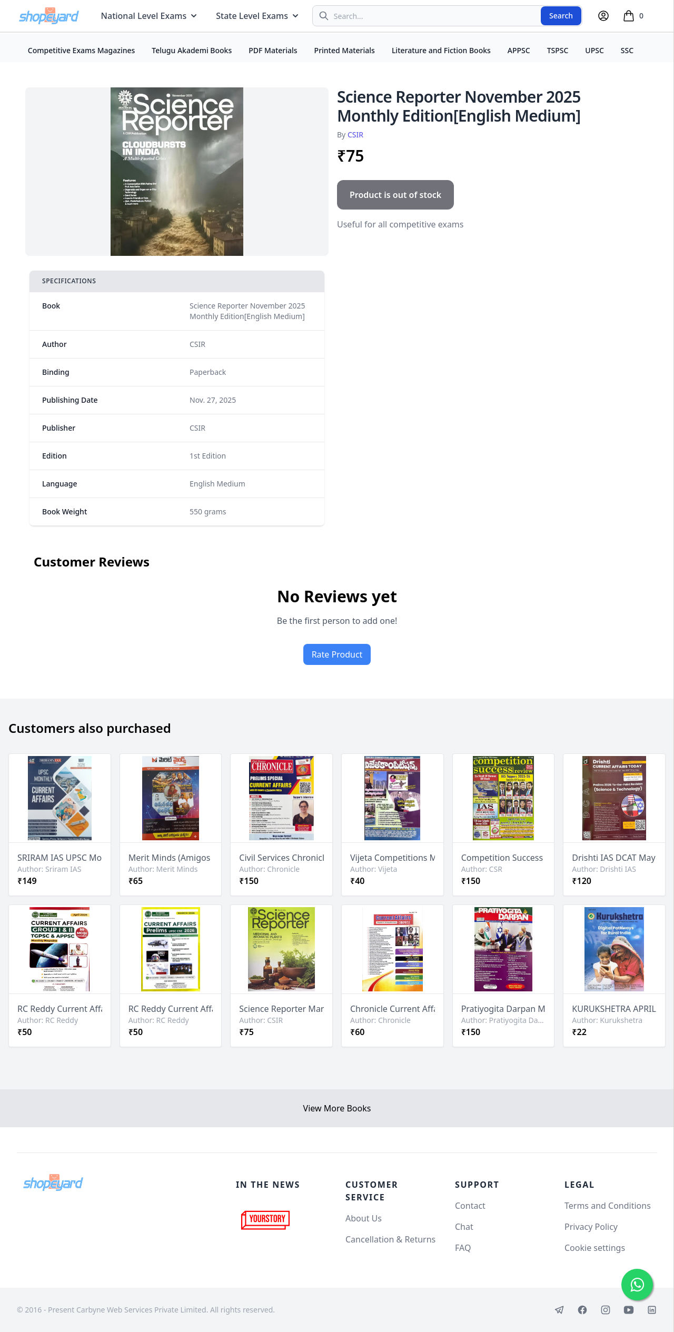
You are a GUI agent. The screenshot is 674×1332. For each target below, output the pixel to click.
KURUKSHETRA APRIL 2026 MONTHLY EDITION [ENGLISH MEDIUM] (614, 1009)
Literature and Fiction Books (441, 50)
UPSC (594, 50)
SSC (627, 50)
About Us (363, 1218)
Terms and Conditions (607, 1205)
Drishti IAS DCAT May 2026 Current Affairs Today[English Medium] (614, 857)
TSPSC (558, 50)
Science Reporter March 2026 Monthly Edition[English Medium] (281, 1009)
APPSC (519, 50)
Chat (464, 1226)
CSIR (355, 135)
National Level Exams (150, 16)
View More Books (337, 1108)
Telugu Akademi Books (192, 50)
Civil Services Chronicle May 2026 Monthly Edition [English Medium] (281, 857)
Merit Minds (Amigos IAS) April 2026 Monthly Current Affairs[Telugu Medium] (170, 857)
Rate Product (337, 654)
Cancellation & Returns (390, 1239)
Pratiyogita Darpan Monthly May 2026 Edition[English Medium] (503, 1009)
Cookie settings (594, 1248)
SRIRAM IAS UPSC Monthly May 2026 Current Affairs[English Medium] (59, 857)
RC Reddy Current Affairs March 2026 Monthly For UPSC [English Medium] (170, 1009)
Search (561, 16)
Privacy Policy (591, 1226)
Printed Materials (344, 50)
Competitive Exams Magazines (81, 50)
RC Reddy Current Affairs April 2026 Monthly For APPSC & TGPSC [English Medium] (59, 1009)
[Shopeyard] (53, 1182)
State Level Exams (258, 16)
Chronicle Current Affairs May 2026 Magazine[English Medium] (392, 1009)
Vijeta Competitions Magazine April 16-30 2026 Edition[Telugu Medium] (392, 857)
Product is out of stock (395, 195)
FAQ (463, 1248)
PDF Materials (273, 50)
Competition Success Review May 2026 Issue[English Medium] (503, 857)
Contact (470, 1205)
